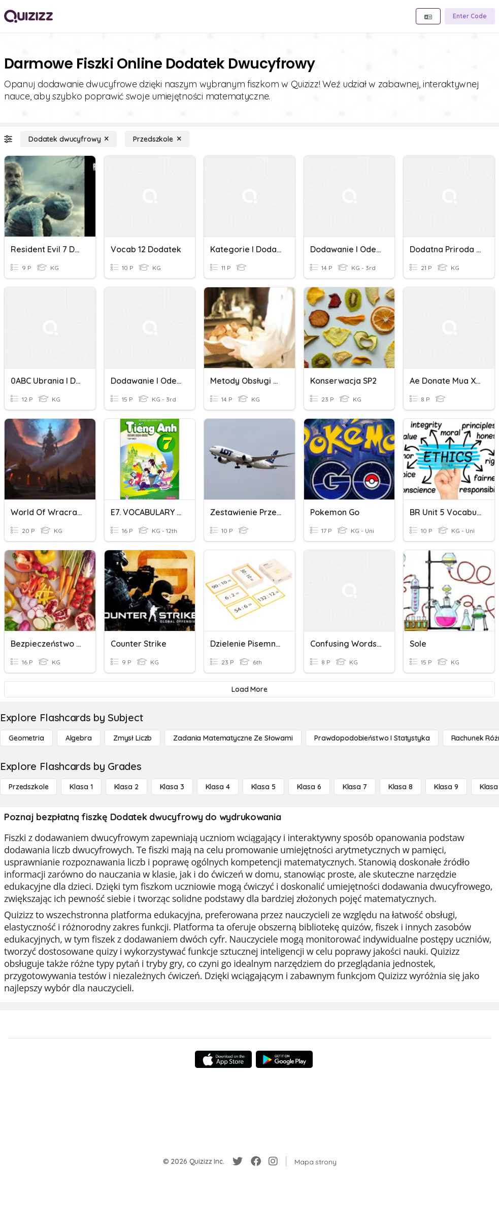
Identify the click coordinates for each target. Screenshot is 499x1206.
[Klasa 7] (355, 787)
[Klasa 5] (263, 787)
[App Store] (223, 1059)
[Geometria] (26, 738)
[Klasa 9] (446, 787)
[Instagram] (273, 1161)
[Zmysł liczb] (132, 738)
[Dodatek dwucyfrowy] (68, 139)
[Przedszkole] (157, 139)
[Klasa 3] (172, 787)
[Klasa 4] (218, 787)
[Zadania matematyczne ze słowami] (233, 738)
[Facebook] (256, 1161)
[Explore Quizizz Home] (28, 16)
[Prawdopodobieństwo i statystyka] (372, 738)
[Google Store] (284, 1059)
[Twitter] (237, 1161)
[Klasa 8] (400, 787)
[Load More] (249, 689)
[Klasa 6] (309, 787)
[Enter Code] (470, 16)
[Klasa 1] (81, 787)
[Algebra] (79, 738)
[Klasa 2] (126, 787)
